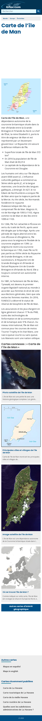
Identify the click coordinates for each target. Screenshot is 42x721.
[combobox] (18, 11)
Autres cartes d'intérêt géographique (21, 608)
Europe (12, 18)
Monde (5, 18)
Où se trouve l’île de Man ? (16, 592)
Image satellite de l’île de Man (18, 534)
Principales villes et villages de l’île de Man (20, 451)
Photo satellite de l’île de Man (17, 392)
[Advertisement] (21, 57)
